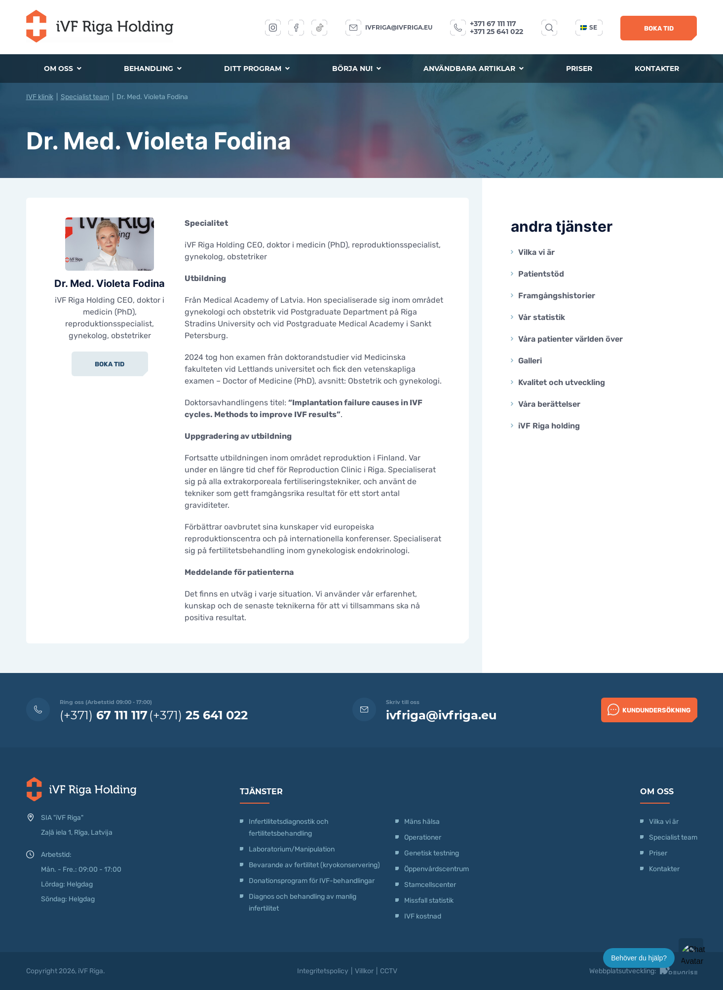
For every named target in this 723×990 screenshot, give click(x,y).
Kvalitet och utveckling (561, 382)
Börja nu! (356, 68)
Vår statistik (541, 317)
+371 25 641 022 (496, 31)
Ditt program (257, 68)
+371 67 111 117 (493, 24)
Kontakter (657, 68)
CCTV (388, 971)
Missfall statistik (429, 900)
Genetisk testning (431, 853)
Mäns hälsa (422, 821)
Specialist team (85, 97)
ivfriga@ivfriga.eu (398, 27)
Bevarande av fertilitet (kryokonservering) (314, 865)
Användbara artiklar (473, 68)
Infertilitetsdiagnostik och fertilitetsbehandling (289, 827)
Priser (579, 68)
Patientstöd (541, 274)
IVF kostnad (422, 916)
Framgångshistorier (556, 295)
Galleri (530, 360)
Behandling (153, 68)
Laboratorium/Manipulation (292, 849)
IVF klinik (39, 97)
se (588, 27)
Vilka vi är (536, 252)
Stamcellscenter (430, 885)
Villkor (364, 971)
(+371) (104, 715)
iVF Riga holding (549, 425)
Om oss (62, 68)
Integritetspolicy (322, 971)
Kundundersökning (649, 709)
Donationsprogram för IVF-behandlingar (312, 881)
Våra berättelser (549, 404)
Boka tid (659, 28)
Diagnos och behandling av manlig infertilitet (302, 902)
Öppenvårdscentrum (436, 869)
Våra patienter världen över (570, 339)
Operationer (423, 837)
